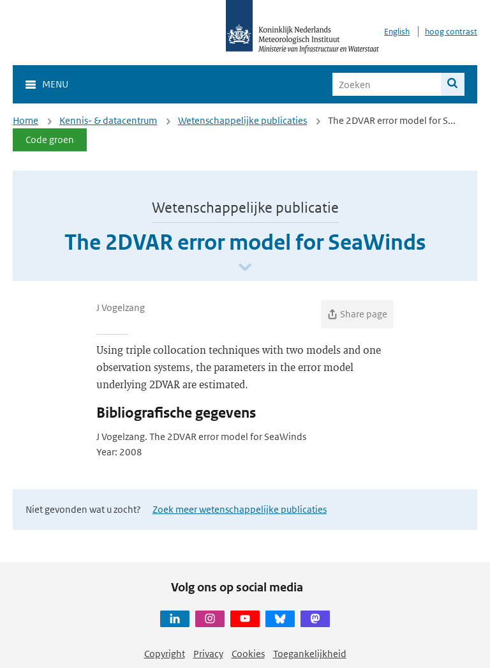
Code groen (50, 139)
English (397, 31)
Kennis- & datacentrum (108, 120)
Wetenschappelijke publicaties (242, 120)
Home (25, 120)
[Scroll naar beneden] (245, 268)
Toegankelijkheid (309, 654)
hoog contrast (451, 31)
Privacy (208, 654)
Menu (55, 84)
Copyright (164, 654)
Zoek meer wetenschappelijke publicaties (239, 509)
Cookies (248, 654)
